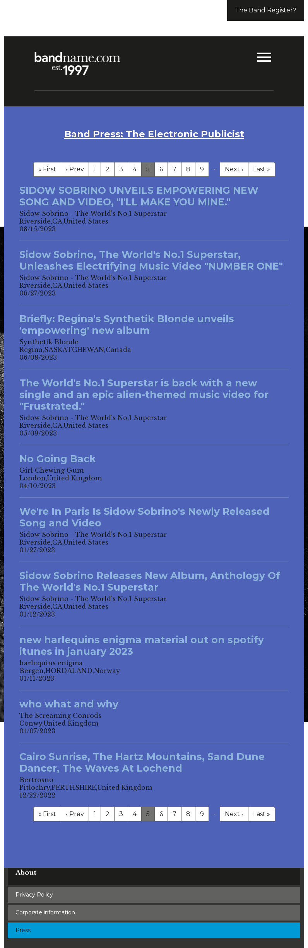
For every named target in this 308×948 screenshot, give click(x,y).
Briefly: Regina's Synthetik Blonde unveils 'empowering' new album (126, 324)
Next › (234, 169)
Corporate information (45, 912)
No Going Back (57, 459)
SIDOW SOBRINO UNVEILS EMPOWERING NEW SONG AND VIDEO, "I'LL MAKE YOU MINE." (138, 196)
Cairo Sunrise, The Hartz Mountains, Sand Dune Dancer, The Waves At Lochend (142, 762)
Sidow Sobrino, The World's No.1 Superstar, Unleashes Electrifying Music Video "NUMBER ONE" (151, 260)
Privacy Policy (34, 894)
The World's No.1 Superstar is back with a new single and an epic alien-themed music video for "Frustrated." (144, 394)
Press (23, 930)
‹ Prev (75, 169)
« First (47, 169)
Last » (261, 169)
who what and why (68, 704)
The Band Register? (265, 10)
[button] (264, 58)
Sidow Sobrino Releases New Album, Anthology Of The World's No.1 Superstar (149, 581)
